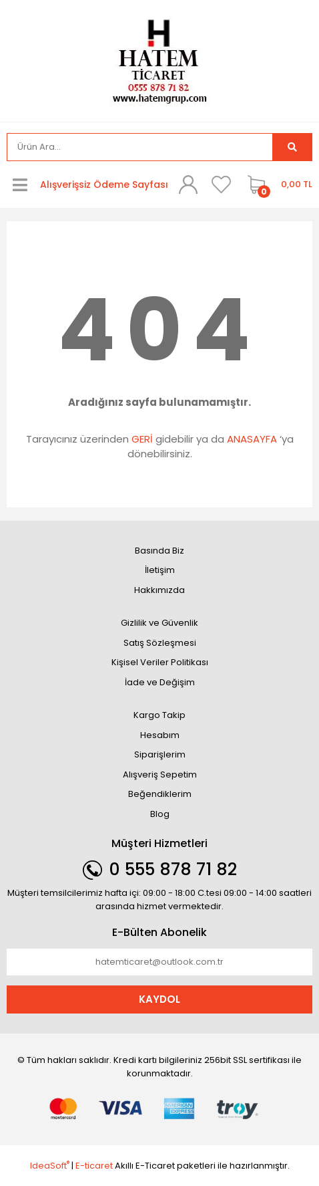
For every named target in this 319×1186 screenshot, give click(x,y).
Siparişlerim (160, 754)
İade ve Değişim (160, 682)
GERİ (142, 439)
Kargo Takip (159, 715)
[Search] (139, 147)
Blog (160, 814)
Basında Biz (159, 550)
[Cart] (276, 184)
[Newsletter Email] (159, 962)
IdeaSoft (49, 1165)
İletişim (160, 570)
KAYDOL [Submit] (159, 999)
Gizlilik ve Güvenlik (159, 622)
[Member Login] (188, 184)
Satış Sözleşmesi (159, 642)
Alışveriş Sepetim (160, 774)
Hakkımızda (159, 590)
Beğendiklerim (160, 794)
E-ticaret (94, 1165)
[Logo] (159, 59)
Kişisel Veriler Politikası (159, 662)
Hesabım (160, 735)
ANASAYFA (252, 439)
